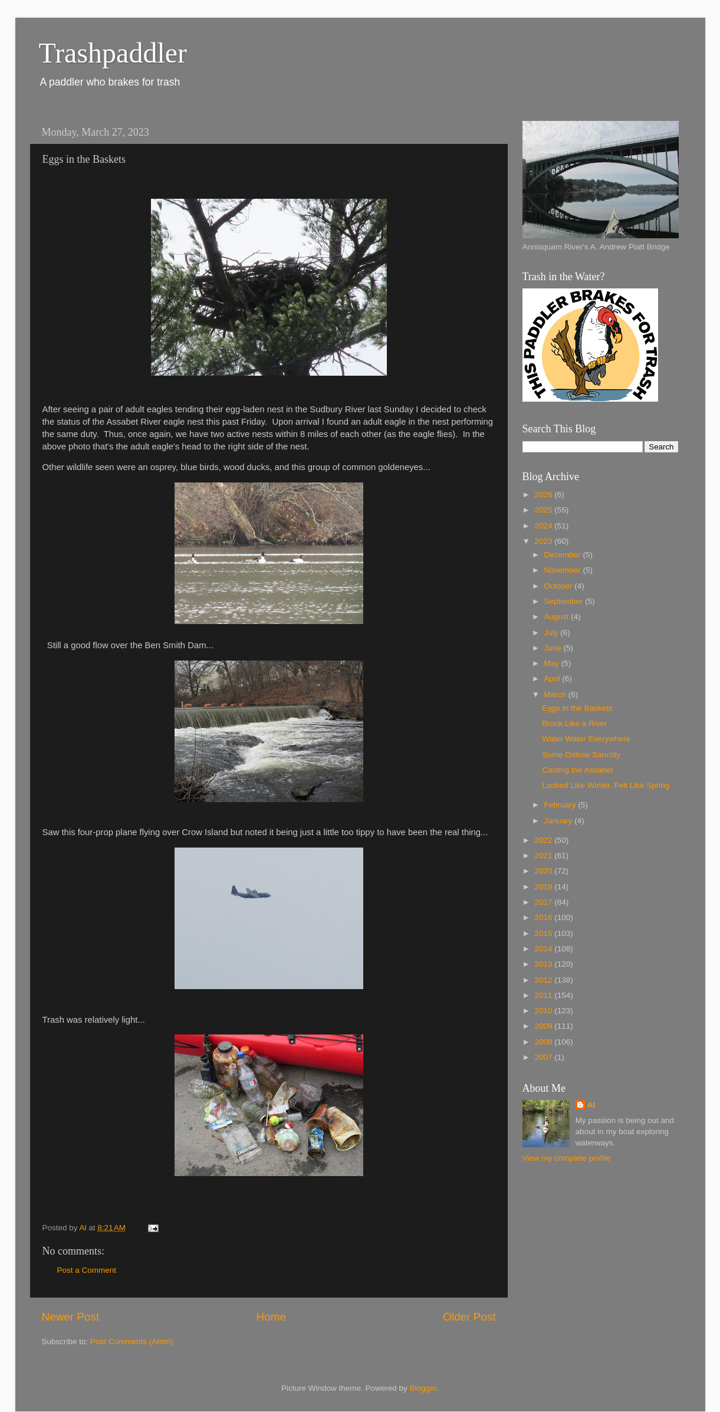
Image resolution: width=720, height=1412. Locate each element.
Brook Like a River (574, 723)
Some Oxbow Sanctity (581, 754)
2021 (544, 855)
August (557, 616)
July (552, 632)
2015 (544, 933)
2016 (544, 917)
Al (591, 1105)
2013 (544, 964)
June (554, 647)
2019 (544, 886)
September (565, 601)
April (553, 678)
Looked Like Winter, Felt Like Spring (605, 785)
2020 (544, 870)
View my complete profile (566, 1158)
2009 (544, 1026)
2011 (544, 995)
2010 (544, 1010)
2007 (544, 1057)
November (563, 570)
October (559, 586)
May (552, 663)
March (556, 694)
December (563, 554)
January (559, 820)
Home (271, 1317)
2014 (544, 948)
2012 (544, 980)
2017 (544, 902)
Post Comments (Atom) (131, 1341)
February (561, 804)
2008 (544, 1041)
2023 (544, 541)
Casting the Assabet (577, 770)
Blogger (423, 1388)
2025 (544, 509)
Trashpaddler (113, 52)
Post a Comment (87, 1270)
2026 (544, 494)
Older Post (469, 1317)
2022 (544, 840)
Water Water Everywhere (586, 738)
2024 (544, 525)
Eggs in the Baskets (577, 708)
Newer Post (71, 1317)
